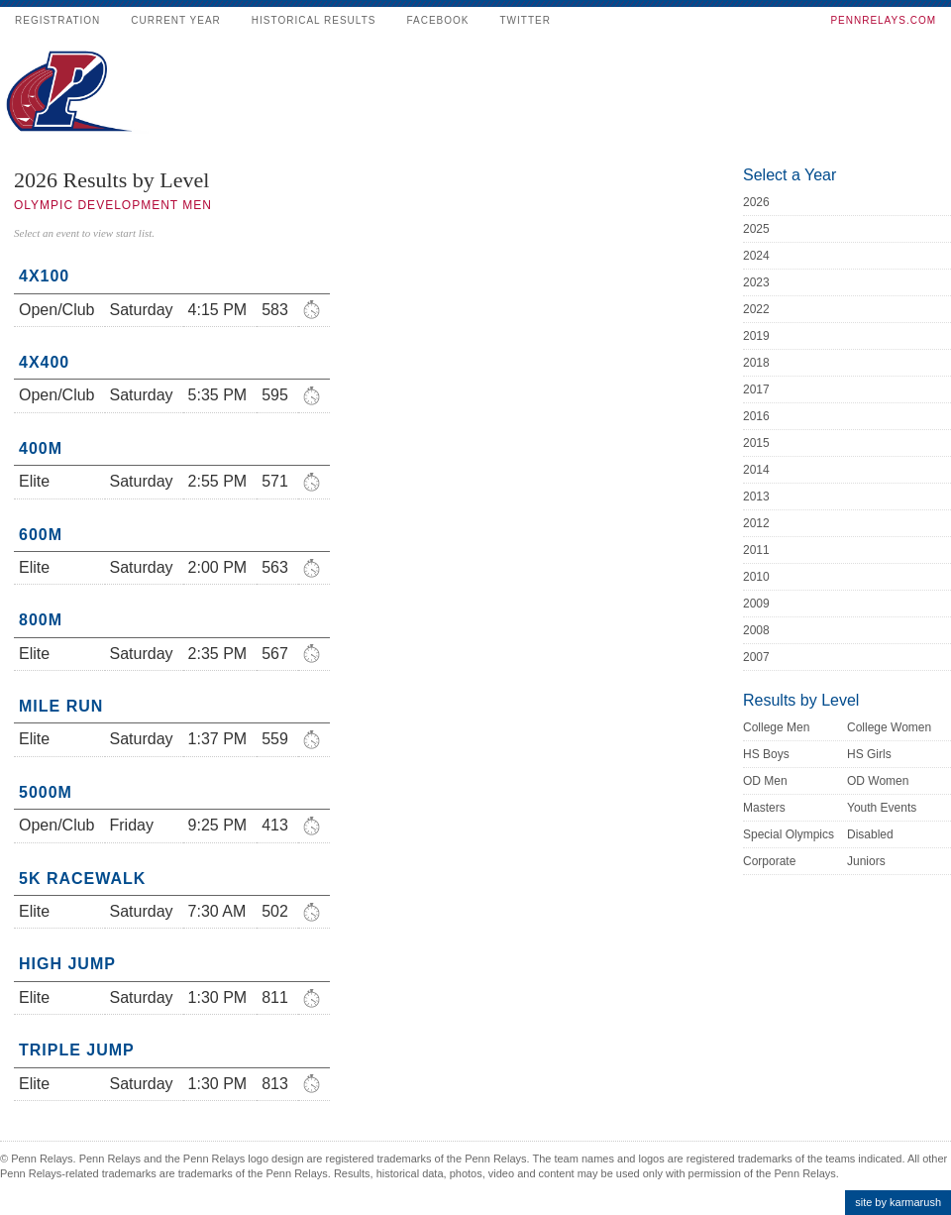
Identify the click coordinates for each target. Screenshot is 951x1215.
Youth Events (881, 808)
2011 (756, 550)
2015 (756, 443)
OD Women (877, 781)
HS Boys (766, 754)
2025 (756, 229)
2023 (756, 282)
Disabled (870, 834)
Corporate (769, 861)
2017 (756, 389)
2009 (756, 603)
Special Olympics (788, 834)
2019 (756, 336)
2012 (756, 523)
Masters (764, 808)
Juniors (866, 861)
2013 (756, 496)
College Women (889, 727)
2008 (756, 630)
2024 (756, 256)
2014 (756, 470)
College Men (776, 727)
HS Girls (869, 754)
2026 (756, 202)
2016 (756, 416)
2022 (756, 309)
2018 (756, 363)
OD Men (765, 781)
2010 (756, 577)
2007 (756, 657)
